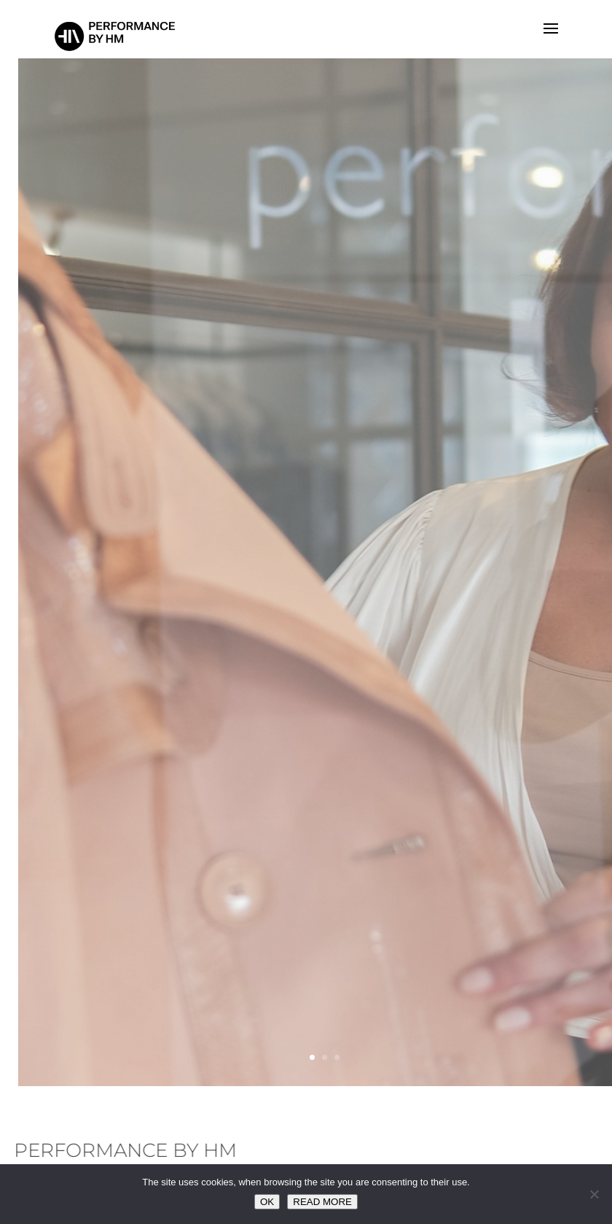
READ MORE (322, 1201)
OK (267, 1201)
